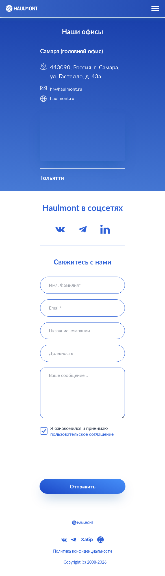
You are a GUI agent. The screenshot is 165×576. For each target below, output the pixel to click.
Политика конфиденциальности (82, 551)
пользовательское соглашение (82, 434)
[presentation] (82, 458)
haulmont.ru (62, 98)
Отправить (82, 486)
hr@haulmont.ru (66, 89)
